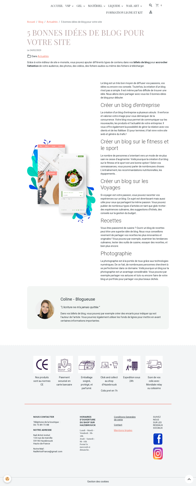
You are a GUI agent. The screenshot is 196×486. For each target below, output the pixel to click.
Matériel (95, 6)
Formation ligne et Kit (124, 12)
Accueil (56, 6)
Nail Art (133, 6)
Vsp (68, 6)
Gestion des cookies (98, 481)
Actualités (52, 21)
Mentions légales (123, 430)
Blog (40, 21)
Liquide (114, 6)
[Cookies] (7, 479)
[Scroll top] (189, 479)
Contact (118, 425)
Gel (80, 6)
